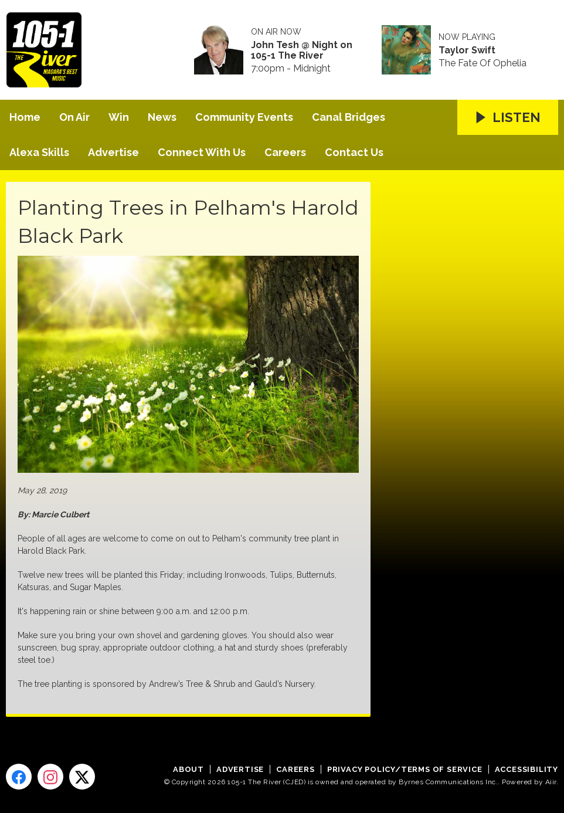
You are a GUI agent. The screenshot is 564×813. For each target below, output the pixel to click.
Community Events (244, 117)
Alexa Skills (39, 152)
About (188, 769)
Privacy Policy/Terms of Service (405, 769)
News (162, 117)
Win (118, 117)
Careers (285, 152)
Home (24, 117)
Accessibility (526, 769)
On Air (74, 117)
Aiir (550, 782)
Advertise (113, 152)
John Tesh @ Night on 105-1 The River (301, 50)
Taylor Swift (467, 50)
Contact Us (354, 152)
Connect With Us (202, 152)
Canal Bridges (348, 117)
